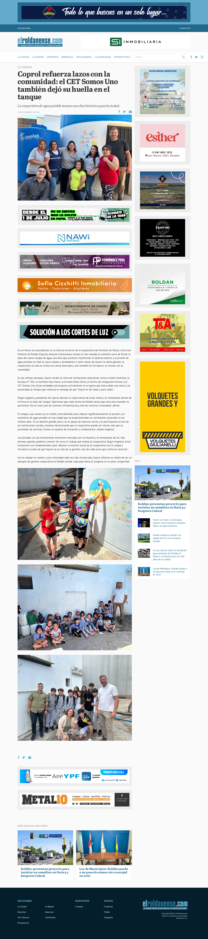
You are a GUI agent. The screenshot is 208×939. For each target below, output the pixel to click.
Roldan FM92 (24, 28)
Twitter (107, 912)
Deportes (52, 57)
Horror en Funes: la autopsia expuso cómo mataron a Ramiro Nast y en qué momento (169, 522)
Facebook (108, 906)
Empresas (67, 57)
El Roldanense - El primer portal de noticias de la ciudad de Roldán (40, 42)
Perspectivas (122, 57)
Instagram (108, 917)
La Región (38, 57)
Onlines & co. (182, 918)
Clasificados (103, 57)
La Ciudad (23, 57)
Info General (84, 57)
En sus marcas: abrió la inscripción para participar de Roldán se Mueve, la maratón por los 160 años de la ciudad (170, 555)
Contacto (184, 28)
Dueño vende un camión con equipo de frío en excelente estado (167, 538)
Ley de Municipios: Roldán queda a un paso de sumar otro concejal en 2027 (170, 571)
